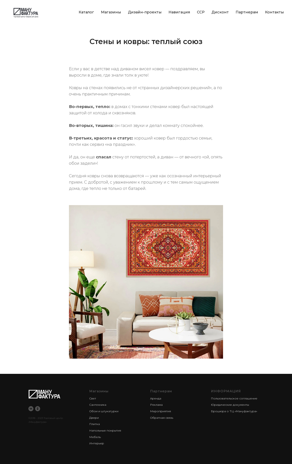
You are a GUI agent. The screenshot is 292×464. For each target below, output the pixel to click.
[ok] (37, 408)
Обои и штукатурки (103, 411)
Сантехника (97, 405)
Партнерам (247, 12)
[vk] (30, 408)
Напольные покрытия (105, 430)
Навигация (179, 12)
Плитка (94, 424)
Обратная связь (161, 418)
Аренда (155, 398)
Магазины (111, 12)
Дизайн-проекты (145, 12)
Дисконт (220, 12)
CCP (201, 12)
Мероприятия (160, 411)
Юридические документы (230, 405)
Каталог (86, 12)
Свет (92, 398)
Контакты (274, 12)
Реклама (156, 405)
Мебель (95, 437)
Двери (94, 418)
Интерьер (96, 443)
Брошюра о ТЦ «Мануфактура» (234, 411)
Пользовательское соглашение (234, 398)
